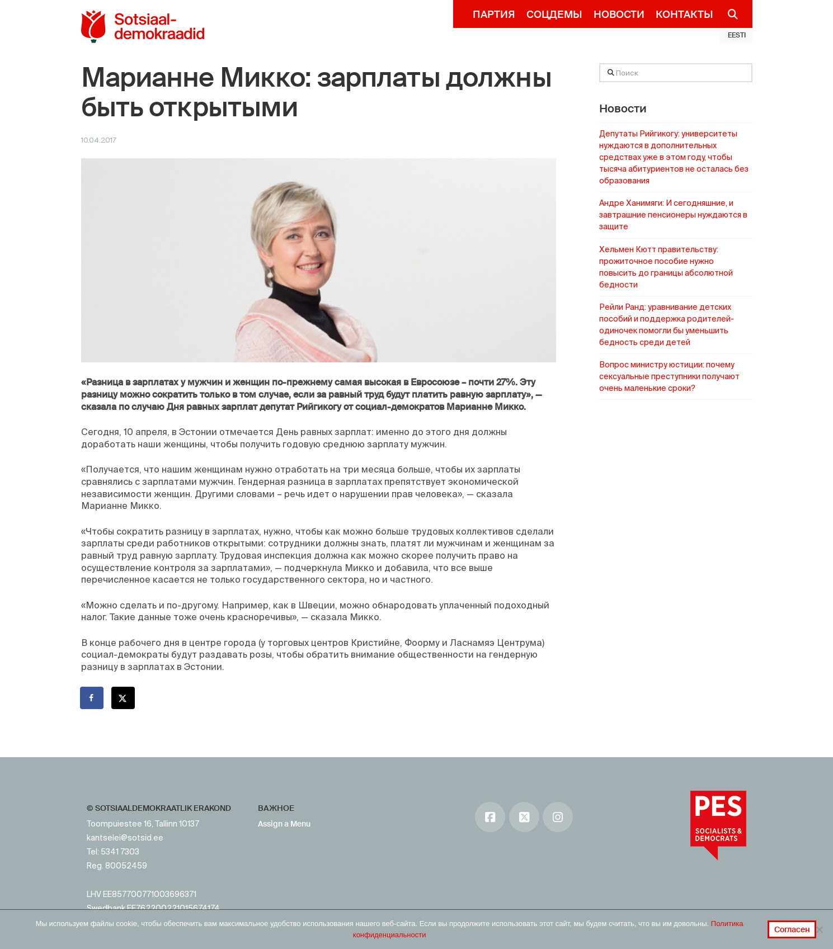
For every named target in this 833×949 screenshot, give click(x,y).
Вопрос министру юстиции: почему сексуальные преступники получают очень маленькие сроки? (669, 376)
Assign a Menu (284, 824)
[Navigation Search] (728, 14)
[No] (819, 929)
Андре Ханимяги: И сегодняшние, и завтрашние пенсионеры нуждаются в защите (673, 215)
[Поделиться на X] (123, 698)
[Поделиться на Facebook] (92, 698)
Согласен (792, 929)
